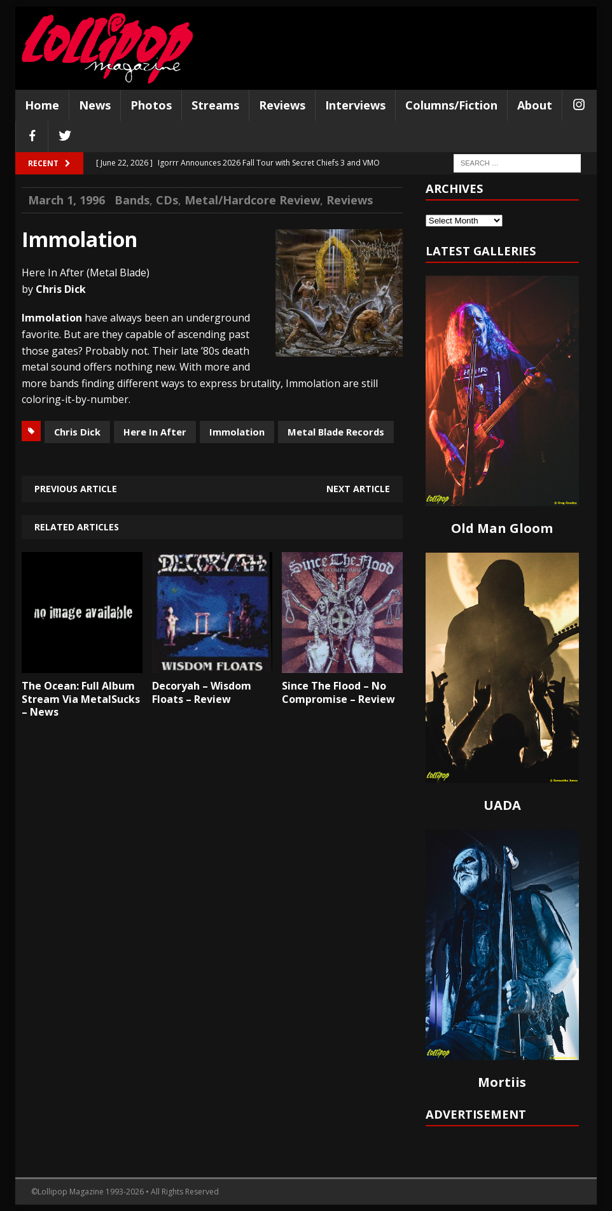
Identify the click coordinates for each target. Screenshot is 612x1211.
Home (42, 105)
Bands (132, 200)
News (95, 105)
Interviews (355, 105)
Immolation (237, 431)
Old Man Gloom (502, 528)
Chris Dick (77, 431)
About (534, 105)
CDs (167, 200)
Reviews (282, 105)
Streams (215, 105)
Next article (358, 489)
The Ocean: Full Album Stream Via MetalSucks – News (81, 699)
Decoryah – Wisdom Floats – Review (201, 692)
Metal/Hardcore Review (252, 200)
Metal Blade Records (336, 431)
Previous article (75, 489)
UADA (502, 805)
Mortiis (502, 1082)
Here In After (154, 431)
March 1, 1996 (66, 200)
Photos (151, 105)
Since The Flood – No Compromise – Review (338, 692)
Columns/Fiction (451, 105)
